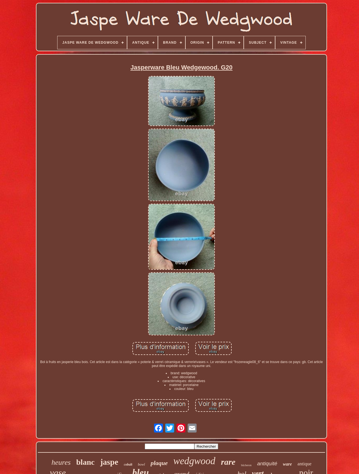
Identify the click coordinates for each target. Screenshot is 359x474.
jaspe (109, 461)
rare (228, 461)
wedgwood (194, 461)
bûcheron (246, 465)
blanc (85, 462)
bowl (141, 464)
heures (60, 462)
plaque (159, 462)
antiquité (267, 463)
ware (287, 464)
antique (305, 463)
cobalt (128, 464)
